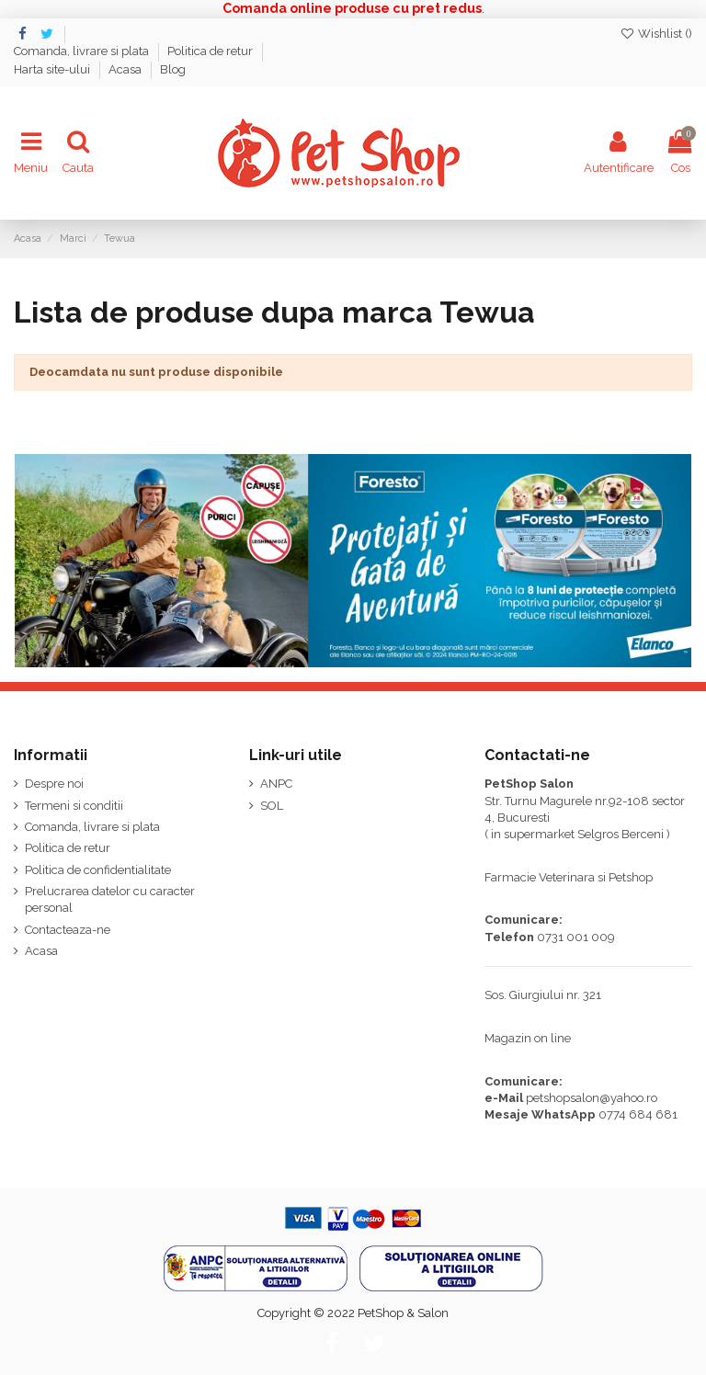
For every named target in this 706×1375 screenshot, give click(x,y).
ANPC (276, 783)
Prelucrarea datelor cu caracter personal (110, 899)
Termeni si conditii (74, 805)
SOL (271, 805)
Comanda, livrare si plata (83, 51)
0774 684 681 (638, 1114)
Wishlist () (656, 33)
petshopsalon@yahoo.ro (591, 1098)
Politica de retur (211, 51)
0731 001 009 (576, 937)
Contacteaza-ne (67, 930)
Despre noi (54, 783)
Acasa (126, 69)
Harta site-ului (53, 69)
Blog (173, 69)
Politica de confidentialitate (98, 870)
